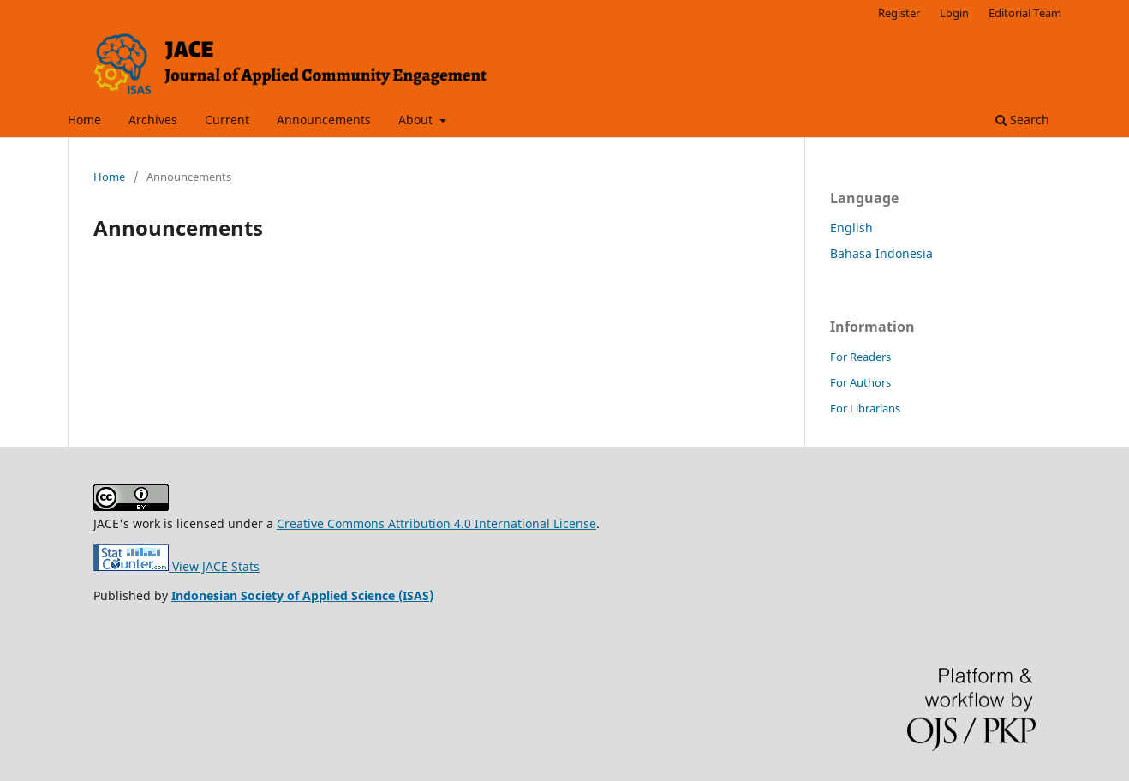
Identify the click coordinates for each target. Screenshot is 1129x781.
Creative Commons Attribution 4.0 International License (436, 523)
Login (954, 13)
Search (1022, 119)
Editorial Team (1025, 13)
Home (84, 119)
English (851, 227)
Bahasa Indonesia (881, 253)
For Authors (860, 382)
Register (899, 13)
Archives (152, 119)
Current (227, 119)
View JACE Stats (176, 566)
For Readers (860, 356)
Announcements (324, 119)
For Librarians (865, 408)
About (417, 119)
